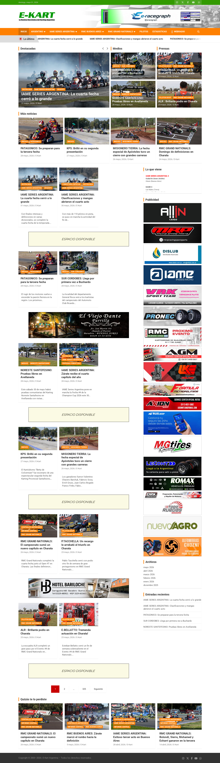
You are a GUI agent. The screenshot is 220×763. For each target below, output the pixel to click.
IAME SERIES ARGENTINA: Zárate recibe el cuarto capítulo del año (78, 374)
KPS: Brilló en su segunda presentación (82, 150)
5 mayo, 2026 (73, 744)
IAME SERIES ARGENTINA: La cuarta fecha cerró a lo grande (62, 39)
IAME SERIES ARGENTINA (62, 31)
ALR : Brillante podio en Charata (177, 101)
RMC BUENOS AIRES (91, 31)
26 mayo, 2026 (119, 159)
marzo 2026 (149, 574)
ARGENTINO (37, 31)
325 (84, 689)
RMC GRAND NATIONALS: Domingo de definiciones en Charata (176, 152)
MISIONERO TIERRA (130, 142)
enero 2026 (148, 581)
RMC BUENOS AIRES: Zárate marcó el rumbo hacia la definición (84, 737)
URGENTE (61, 89)
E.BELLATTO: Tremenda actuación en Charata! (76, 631)
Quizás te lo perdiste (33, 699)
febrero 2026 (149, 578)
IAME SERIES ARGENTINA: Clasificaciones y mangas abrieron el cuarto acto (134, 39)
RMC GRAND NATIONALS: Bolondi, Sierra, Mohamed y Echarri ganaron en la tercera (177, 737)
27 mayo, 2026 (73, 156)
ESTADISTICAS (159, 31)
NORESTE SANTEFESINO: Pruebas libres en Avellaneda (130, 99)
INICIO (24, 31)
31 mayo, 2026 (27, 103)
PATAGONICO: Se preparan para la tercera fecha (37, 280)
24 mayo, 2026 (165, 159)
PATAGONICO (35, 142)
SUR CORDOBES (128, 66)
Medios (117, 48)
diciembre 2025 (150, 585)
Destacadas (27, 48)
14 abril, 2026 (165, 744)
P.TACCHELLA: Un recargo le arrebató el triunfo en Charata (176, 71)
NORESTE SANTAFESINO (131, 94)
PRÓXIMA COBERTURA (71, 363)
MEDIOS (116, 66)
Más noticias (28, 113)
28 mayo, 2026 (118, 76)
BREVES (24, 142)
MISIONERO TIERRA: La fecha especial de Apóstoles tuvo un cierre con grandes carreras (131, 152)
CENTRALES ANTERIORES (31, 527)
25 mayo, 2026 (164, 76)
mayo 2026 (148, 567)
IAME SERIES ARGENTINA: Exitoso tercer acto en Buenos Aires (131, 737)
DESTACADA (27, 89)
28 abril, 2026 (119, 744)
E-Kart (39, 103)
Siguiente (98, 689)
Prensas (164, 48)
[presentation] (103, 49)
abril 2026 (148, 571)
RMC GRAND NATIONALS (120, 31)
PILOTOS (144, 31)
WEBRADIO (179, 31)
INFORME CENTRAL (29, 531)
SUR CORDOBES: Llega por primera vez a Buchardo (128, 71)
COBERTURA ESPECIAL (71, 184)
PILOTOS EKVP (165, 66)
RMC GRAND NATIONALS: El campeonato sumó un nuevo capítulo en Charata (37, 545)
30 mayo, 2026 (68, 205)
